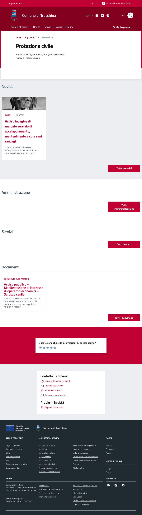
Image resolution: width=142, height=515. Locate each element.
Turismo (76, 464)
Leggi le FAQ (44, 485)
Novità (36, 27)
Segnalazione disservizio (49, 493)
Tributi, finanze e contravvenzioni (86, 460)
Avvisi (8, 115)
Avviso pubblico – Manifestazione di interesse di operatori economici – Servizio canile (23, 289)
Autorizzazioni (45, 460)
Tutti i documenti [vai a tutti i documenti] (124, 318)
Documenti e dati (13, 467)
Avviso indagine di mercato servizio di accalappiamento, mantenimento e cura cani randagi (23, 131)
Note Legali (77, 496)
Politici (8, 460)
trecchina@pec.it (17, 498)
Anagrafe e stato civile (48, 452)
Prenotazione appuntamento (51, 489)
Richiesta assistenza (47, 496)
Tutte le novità (124, 168)
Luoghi (108, 468)
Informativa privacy (80, 493)
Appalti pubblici (45, 456)
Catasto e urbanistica (48, 464)
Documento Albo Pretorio (16, 278)
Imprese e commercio (81, 449)
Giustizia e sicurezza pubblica (84, 445)
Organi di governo (13, 445)
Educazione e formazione (49, 471)
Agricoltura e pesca (47, 445)
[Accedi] (116, 3)
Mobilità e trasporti (80, 452)
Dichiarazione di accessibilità (84, 500)
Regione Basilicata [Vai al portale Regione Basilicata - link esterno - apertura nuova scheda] (16, 3)
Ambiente (43, 449)
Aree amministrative (14, 449)
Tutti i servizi (124, 244)
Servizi (48, 27)
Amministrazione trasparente (85, 485)
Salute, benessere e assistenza (85, 456)
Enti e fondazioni (13, 456)
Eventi (108, 472)
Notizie (108, 445)
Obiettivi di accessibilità (82, 504)
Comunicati (110, 449)
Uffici (8, 452)
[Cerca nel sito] (130, 15)
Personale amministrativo (16, 464)
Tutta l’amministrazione (124, 207)
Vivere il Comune (64, 27)
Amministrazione (20, 27)
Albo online (77, 489)
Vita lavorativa (78, 467)
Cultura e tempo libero (48, 467)
